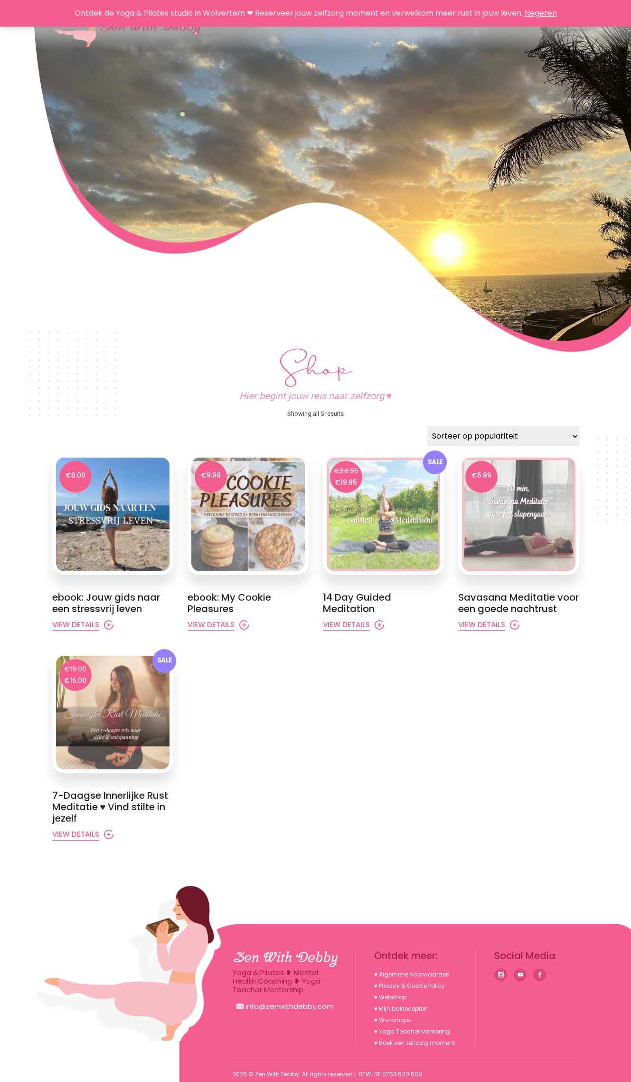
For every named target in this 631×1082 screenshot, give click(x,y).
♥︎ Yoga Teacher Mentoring (412, 1031)
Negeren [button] (541, 13)
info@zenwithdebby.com (285, 1006)
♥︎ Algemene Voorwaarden (412, 974)
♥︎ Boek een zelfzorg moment (414, 1043)
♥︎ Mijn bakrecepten (401, 1009)
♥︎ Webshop (390, 997)
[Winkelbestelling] (503, 436)
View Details (75, 625)
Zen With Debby (277, 1074)
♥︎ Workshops (392, 1020)
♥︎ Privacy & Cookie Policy (409, 986)
